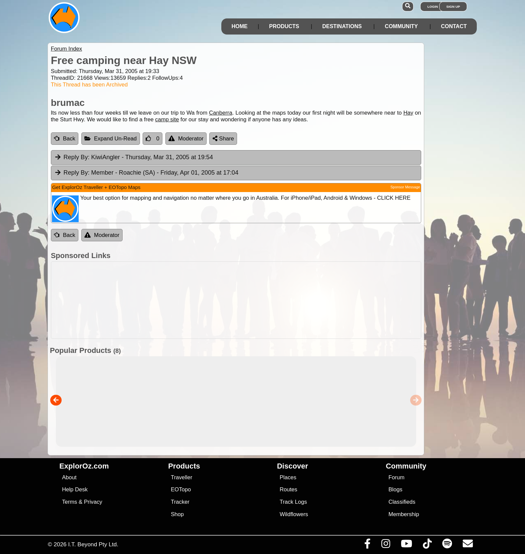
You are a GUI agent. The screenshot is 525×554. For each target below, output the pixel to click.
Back (64, 138)
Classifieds (401, 502)
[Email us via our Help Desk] (467, 545)
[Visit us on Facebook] (367, 545)
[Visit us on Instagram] (385, 545)
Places (288, 477)
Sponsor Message (405, 187)
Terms (69, 502)
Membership (403, 514)
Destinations (342, 26)
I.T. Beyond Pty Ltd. (93, 544)
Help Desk (75, 489)
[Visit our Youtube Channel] (406, 545)
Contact (454, 26)
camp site (167, 119)
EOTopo (181, 489)
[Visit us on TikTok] (427, 545)
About (69, 477)
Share (223, 138)
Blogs (395, 489)
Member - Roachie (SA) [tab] (146, 173)
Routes (288, 489)
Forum (396, 477)
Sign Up (453, 6)
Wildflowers (294, 514)
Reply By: (77, 157)
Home (239, 26)
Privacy (93, 502)
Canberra (220, 113)
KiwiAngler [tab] (133, 157)
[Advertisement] (268, 300)
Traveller (181, 477)
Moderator (186, 138)
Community (401, 26)
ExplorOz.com (84, 466)
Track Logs (293, 502)
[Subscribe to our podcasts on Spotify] (447, 545)
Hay (408, 113)
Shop (177, 514)
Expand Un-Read (110, 138)
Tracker (180, 502)
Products (284, 26)
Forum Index (66, 49)
